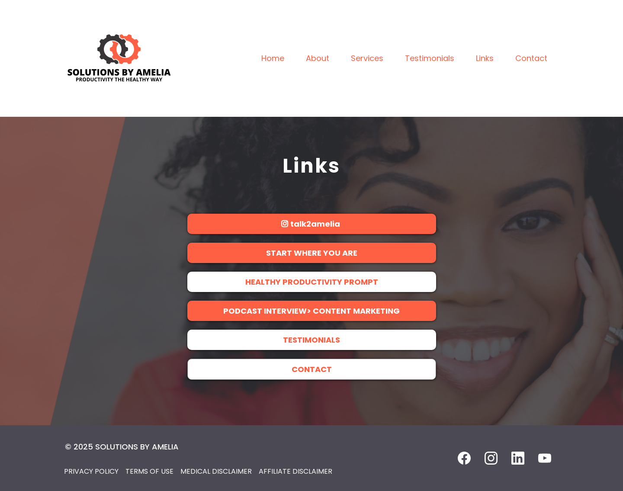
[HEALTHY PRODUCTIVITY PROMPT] (311, 282)
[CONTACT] (311, 369)
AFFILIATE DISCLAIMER (295, 471)
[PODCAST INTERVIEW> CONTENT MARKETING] (311, 311)
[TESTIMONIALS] (311, 340)
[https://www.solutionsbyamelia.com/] (119, 58)
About (317, 58)
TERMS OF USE (149, 471)
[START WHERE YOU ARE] (311, 253)
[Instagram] (491, 458)
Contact (531, 58)
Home (272, 58)
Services (367, 58)
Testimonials (429, 58)
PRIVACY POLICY (91, 471)
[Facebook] (464, 458)
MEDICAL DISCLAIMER (216, 471)
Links (485, 58)
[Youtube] (544, 458)
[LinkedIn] (517, 458)
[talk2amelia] (311, 224)
